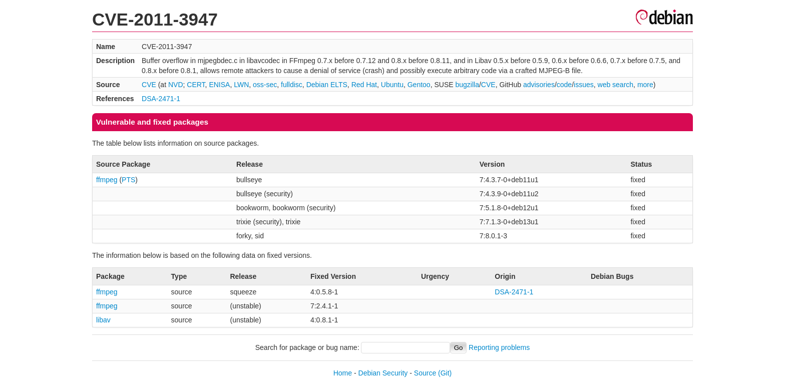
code (564, 85)
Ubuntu (392, 85)
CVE (149, 85)
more (645, 85)
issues (584, 85)
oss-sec (265, 85)
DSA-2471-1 (161, 99)
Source (425, 373)
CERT (196, 85)
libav (103, 320)
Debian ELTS (326, 85)
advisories (539, 85)
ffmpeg (107, 180)
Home (342, 373)
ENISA (219, 85)
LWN (241, 85)
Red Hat (364, 85)
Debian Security (383, 373)
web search (616, 85)
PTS (128, 180)
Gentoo (419, 85)
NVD (175, 85)
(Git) (445, 373)
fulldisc (291, 85)
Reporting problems (499, 347)
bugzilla (467, 85)
